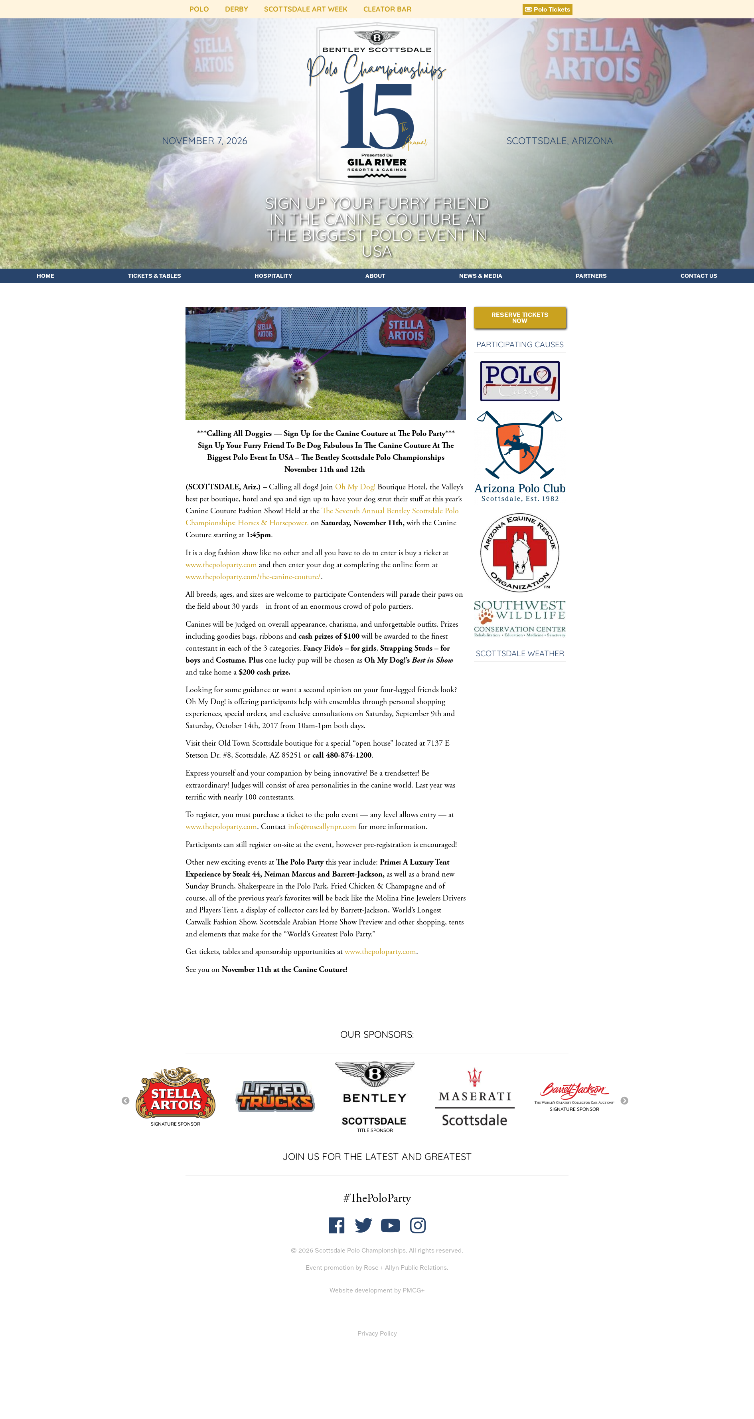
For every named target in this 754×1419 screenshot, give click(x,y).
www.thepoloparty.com (221, 565)
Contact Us (699, 275)
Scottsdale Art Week (305, 9)
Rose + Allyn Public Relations (405, 1267)
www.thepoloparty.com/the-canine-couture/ (253, 577)
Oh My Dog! (355, 487)
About (375, 275)
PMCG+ (413, 1290)
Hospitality (273, 275)
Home (45, 275)
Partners (591, 275)
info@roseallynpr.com (322, 827)
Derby (236, 9)
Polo (199, 9)
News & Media (480, 275)
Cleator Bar (387, 9)
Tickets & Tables (154, 275)
